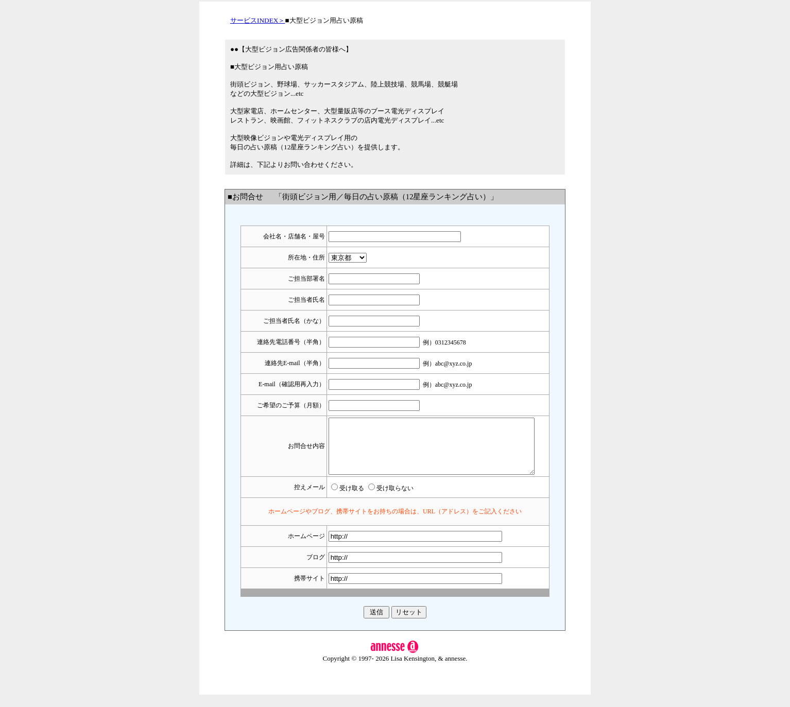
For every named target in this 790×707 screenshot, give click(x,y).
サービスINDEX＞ (257, 20)
